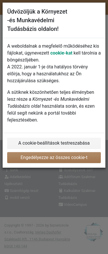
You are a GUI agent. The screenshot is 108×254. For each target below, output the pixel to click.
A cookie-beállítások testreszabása (54, 143)
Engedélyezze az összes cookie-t (54, 157)
